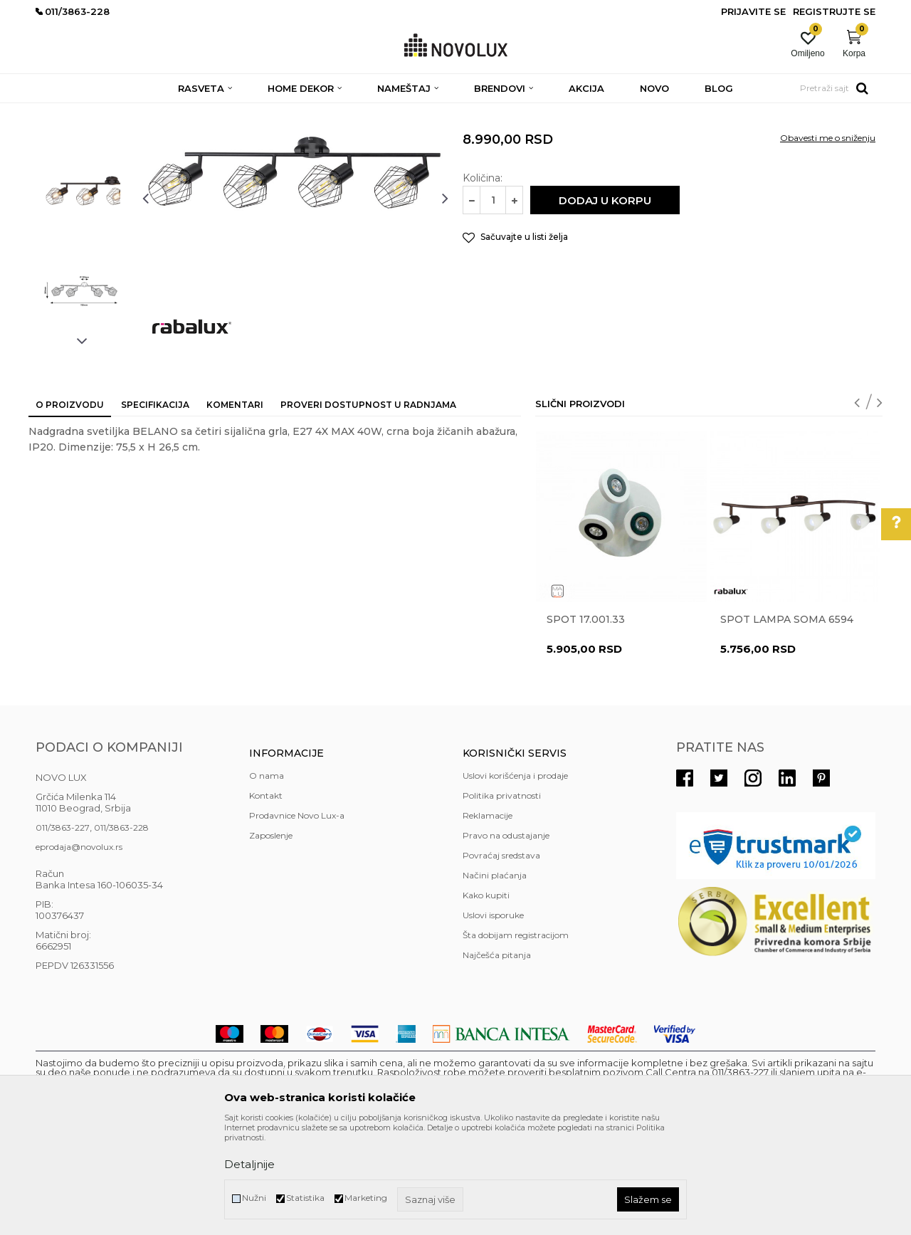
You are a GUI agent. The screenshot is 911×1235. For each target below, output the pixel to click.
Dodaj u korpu (605, 303)
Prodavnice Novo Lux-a (296, 918)
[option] (82, 197)
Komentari (234, 508)
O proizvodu (70, 508)
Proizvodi (112, 112)
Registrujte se (834, 11)
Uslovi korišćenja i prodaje (515, 878)
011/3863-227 (63, 930)
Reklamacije (487, 918)
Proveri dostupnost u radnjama (368, 508)
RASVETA (162, 112)
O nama (266, 878)
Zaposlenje (271, 938)
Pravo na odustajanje (506, 938)
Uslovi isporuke (493, 1018)
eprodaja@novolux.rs (79, 950)
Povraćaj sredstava (501, 958)
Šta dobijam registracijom (516, 1038)
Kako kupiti (486, 998)
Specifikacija (155, 508)
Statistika (305, 1197)
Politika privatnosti (502, 898)
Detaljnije (249, 1164)
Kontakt (266, 898)
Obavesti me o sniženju (827, 241)
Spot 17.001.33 (586, 722)
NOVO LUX (59, 112)
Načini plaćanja (495, 978)
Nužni (254, 1197)
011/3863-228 (121, 930)
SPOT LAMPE (221, 112)
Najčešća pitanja (497, 1058)
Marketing (365, 1197)
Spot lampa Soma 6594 (786, 722)
